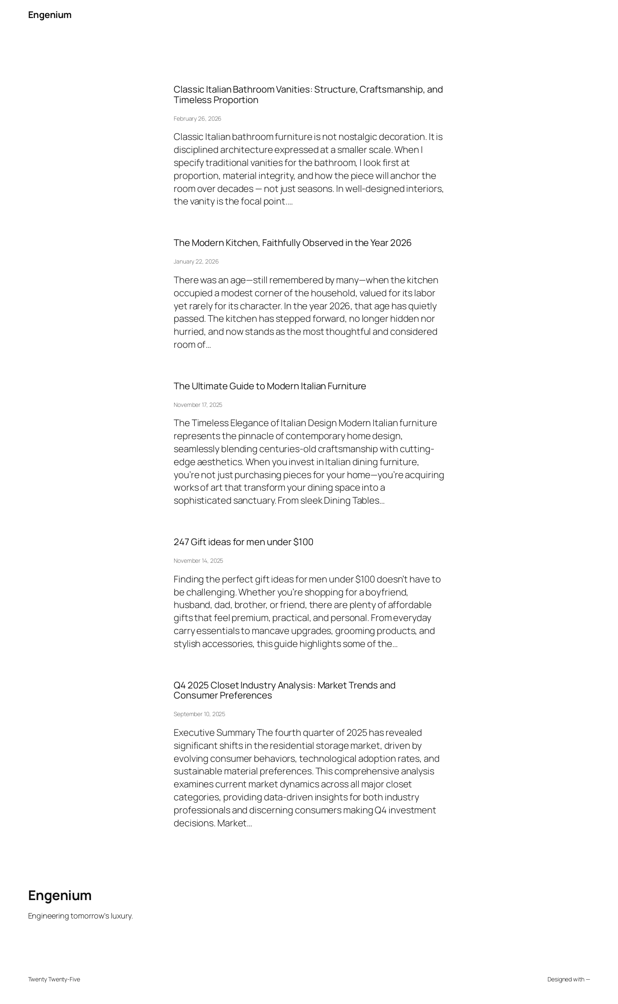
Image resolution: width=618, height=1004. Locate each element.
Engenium (50, 14)
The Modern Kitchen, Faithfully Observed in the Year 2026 (293, 243)
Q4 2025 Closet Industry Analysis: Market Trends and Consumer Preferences (285, 690)
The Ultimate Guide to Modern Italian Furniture (270, 386)
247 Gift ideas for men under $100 (243, 542)
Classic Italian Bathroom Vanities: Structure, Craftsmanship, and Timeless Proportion (308, 94)
